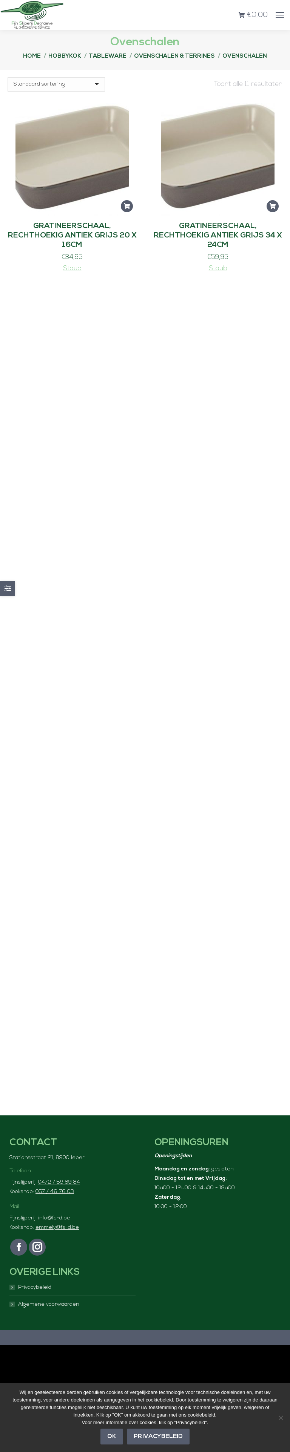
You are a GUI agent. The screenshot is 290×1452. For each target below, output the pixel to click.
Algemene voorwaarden (48, 1304)
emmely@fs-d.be (57, 1227)
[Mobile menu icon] (279, 15)
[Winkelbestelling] (56, 84)
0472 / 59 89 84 (59, 1182)
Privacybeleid (34, 1287)
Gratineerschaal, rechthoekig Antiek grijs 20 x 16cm (72, 235)
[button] (127, 206)
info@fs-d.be (54, 1218)
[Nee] (280, 1417)
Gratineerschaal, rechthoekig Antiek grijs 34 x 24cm (218, 235)
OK (111, 1437)
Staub (72, 268)
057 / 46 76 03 (54, 1192)
